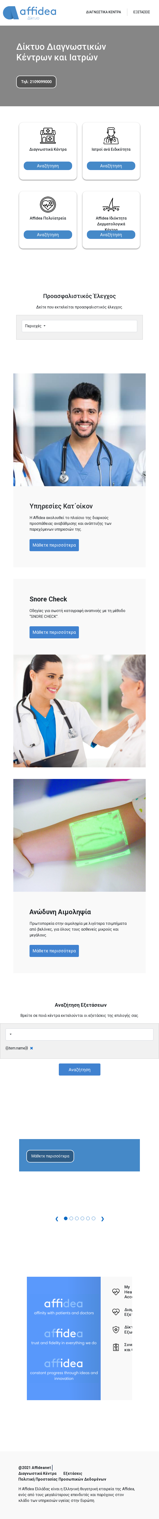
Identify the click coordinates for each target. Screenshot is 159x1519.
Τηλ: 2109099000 (36, 81)
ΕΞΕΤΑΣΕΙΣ (141, 12)
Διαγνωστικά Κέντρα (37, 1473)
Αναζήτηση (48, 165)
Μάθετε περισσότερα (54, 545)
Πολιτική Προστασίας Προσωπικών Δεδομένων (62, 1479)
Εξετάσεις (72, 1473)
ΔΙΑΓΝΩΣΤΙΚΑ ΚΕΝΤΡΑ (103, 12)
